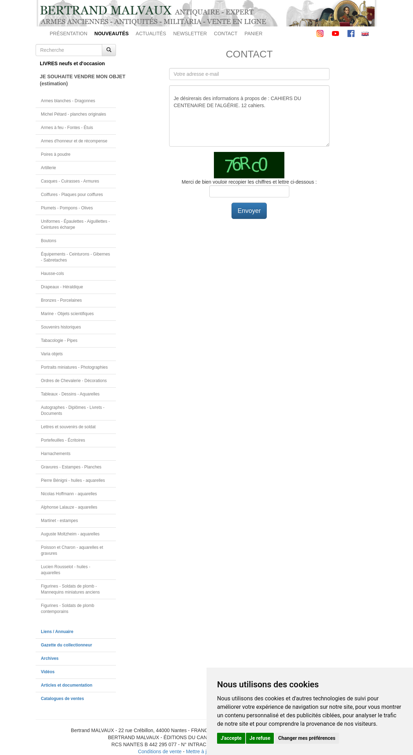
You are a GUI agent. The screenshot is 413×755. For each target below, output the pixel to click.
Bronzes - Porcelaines (61, 300)
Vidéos (48, 671)
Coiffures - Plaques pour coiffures (72, 194)
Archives (49, 658)
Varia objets (52, 353)
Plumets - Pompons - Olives (67, 207)
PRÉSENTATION (68, 33)
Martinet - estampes (59, 520)
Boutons (48, 240)
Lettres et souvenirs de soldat (68, 426)
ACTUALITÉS (151, 33)
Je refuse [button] (259, 738)
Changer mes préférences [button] (306, 738)
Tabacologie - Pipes (59, 340)
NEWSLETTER (190, 33)
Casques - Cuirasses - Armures (70, 181)
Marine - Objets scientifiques (67, 313)
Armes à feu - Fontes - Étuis (67, 127)
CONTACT (226, 33)
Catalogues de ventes (62, 698)
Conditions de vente (159, 751)
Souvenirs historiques (61, 327)
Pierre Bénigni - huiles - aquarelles (73, 480)
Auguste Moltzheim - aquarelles (70, 534)
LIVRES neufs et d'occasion (72, 63)
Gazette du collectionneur (66, 645)
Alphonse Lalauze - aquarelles (69, 507)
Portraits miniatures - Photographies (74, 367)
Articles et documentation (66, 685)
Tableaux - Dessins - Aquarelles (70, 394)
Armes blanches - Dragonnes (68, 100)
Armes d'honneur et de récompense (74, 141)
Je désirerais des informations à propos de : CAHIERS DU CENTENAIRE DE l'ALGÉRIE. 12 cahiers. (249, 116)
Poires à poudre (55, 154)
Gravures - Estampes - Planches (71, 467)
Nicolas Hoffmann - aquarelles (69, 493)
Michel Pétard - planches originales (73, 114)
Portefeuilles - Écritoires (63, 440)
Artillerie (48, 167)
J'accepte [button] (231, 738)
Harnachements (55, 453)
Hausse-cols (52, 273)
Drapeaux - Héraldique (62, 286)
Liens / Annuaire (57, 631)
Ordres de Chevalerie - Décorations (74, 380)
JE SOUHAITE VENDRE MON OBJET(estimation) (78, 80)
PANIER (254, 33)
